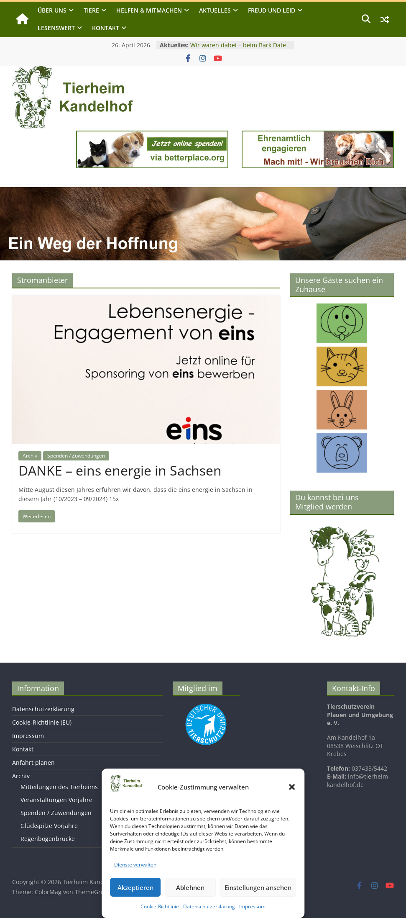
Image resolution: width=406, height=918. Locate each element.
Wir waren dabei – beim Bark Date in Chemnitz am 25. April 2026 (238, 49)
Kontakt (105, 28)
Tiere (91, 10)
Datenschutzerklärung (209, 906)
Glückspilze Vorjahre (49, 826)
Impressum (252, 906)
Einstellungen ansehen (258, 887)
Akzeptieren (135, 887)
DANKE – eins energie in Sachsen (120, 470)
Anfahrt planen (33, 762)
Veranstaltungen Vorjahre (56, 800)
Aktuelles (215, 10)
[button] (292, 787)
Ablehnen (190, 887)
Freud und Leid (271, 10)
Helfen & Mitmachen (149, 10)
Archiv (30, 455)
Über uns (52, 10)
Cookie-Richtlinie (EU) (41, 722)
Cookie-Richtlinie (159, 906)
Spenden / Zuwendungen (76, 455)
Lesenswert (56, 28)
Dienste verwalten (135, 864)
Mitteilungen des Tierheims (59, 787)
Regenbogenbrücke (47, 839)
